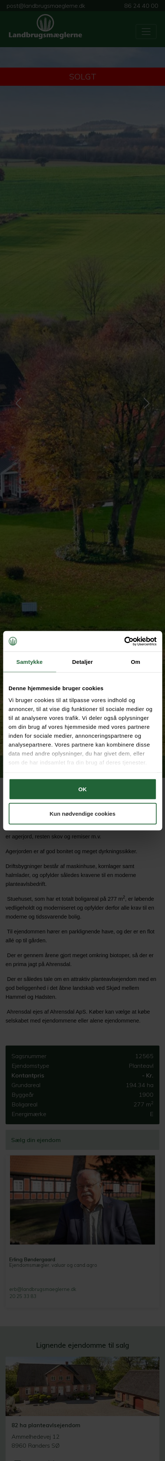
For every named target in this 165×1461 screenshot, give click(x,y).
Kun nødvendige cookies (83, 813)
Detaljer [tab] (82, 662)
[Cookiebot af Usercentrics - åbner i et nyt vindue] (124, 641)
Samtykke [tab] (29, 662)
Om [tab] (135, 662)
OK (82, 789)
